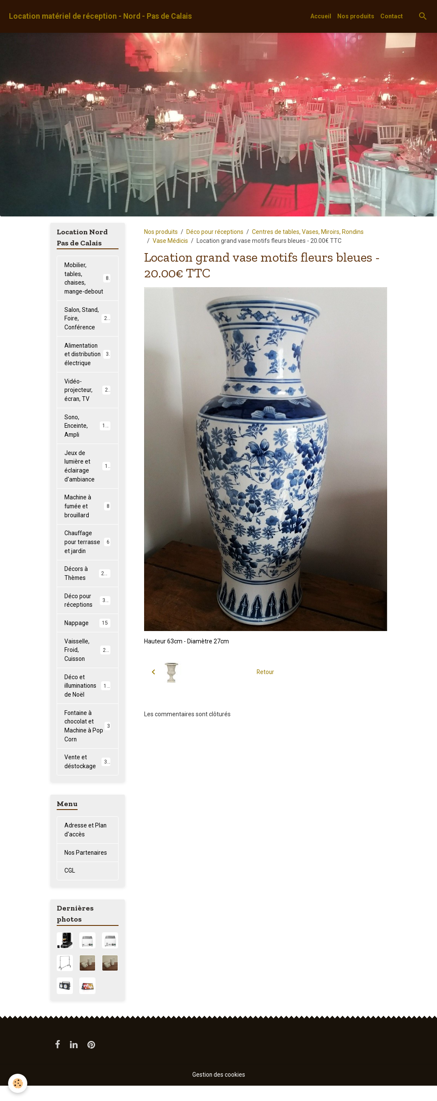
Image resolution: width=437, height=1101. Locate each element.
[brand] (100, 16)
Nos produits (355, 16)
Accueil (320, 16)
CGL (69, 886)
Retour (265, 671)
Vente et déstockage (87, 776)
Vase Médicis (170, 240)
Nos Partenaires (85, 868)
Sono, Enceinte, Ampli (87, 436)
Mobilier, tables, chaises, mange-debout (88, 283)
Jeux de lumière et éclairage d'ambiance (89, 477)
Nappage (87, 636)
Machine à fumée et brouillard (87, 518)
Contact (391, 16)
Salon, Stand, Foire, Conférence (88, 328)
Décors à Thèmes (87, 586)
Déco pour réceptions (214, 231)
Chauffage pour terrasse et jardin (87, 554)
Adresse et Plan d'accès (85, 845)
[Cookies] (18, 1083)
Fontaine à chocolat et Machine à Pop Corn (87, 740)
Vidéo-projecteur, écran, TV (87, 400)
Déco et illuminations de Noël (88, 699)
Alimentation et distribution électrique (88, 364)
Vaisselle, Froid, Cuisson (88, 663)
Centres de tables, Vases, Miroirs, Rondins (308, 231)
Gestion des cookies (218, 1090)
